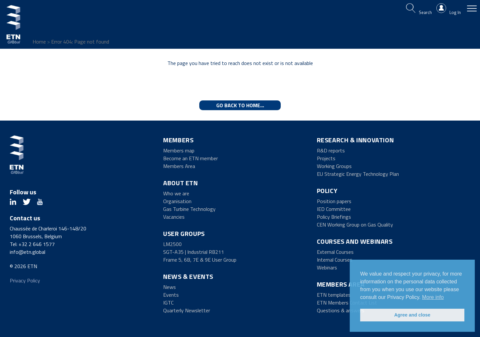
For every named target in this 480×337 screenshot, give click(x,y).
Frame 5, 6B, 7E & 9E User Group (199, 260)
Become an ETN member (190, 158)
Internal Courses (334, 260)
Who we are (176, 193)
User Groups (184, 233)
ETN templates (334, 295)
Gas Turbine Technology (189, 209)
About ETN (180, 183)
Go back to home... (240, 105)
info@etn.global (27, 252)
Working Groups (334, 166)
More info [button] (433, 297)
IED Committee (334, 209)
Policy (327, 191)
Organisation (177, 201)
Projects (326, 158)
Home (39, 41)
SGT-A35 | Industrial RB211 (193, 252)
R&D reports (331, 150)
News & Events (188, 276)
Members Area (179, 166)
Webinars (327, 267)
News (169, 287)
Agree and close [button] (412, 315)
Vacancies (174, 217)
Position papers (334, 201)
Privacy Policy (25, 280)
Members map (178, 150)
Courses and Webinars (355, 241)
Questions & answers (340, 310)
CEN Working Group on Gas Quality (355, 224)
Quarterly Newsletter (186, 310)
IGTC (168, 302)
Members (178, 140)
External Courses (335, 252)
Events (171, 295)
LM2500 (172, 244)
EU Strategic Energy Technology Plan (358, 174)
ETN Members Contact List (347, 302)
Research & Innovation (355, 140)
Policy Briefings (334, 217)
